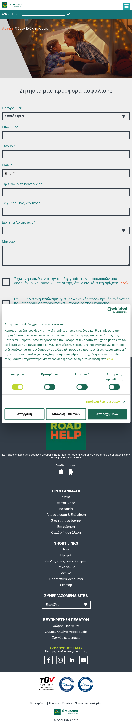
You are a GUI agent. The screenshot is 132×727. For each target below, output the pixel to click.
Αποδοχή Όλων (107, 414)
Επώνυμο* (10, 127)
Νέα (66, 549)
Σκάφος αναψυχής (66, 521)
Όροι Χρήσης (38, 703)
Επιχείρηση (66, 526)
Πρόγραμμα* (12, 108)
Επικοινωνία (66, 567)
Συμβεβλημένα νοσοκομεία (66, 632)
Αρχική (7, 28)
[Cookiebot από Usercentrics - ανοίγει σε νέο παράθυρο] (110, 310)
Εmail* (7, 165)
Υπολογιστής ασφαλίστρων (66, 561)
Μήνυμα (8, 241)
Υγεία (66, 497)
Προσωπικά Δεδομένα (66, 579)
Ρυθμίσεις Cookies (60, 703)
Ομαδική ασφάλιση (66, 532)
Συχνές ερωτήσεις (66, 638)
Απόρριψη (24, 414)
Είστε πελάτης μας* (18, 222)
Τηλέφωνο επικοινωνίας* (22, 184)
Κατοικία (66, 509)
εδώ (110, 359)
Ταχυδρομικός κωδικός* (21, 203)
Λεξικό (66, 573)
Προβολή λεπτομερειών (103, 401)
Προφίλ (66, 555)
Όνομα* (8, 146)
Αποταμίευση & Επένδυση (66, 515)
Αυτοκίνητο (66, 503)
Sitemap (66, 585)
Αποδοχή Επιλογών (66, 414)
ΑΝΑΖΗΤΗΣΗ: (11, 14)
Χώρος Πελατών (66, 626)
